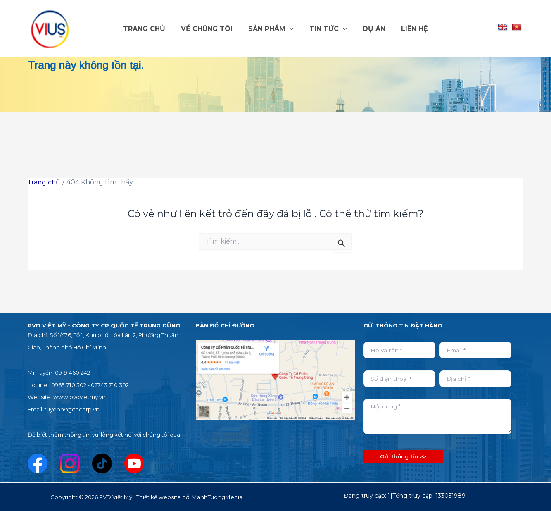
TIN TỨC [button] (327, 28)
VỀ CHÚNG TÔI (210, 29)
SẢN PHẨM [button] (272, 28)
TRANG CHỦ (150, 29)
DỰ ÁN (370, 29)
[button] (291, 28)
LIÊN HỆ (408, 29)
